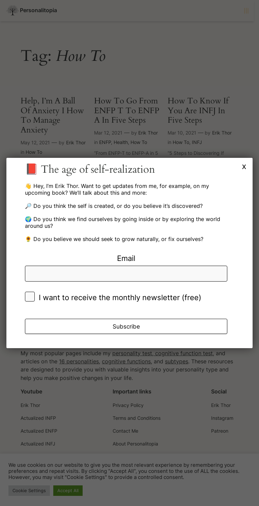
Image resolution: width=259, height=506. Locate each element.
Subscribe (126, 326)
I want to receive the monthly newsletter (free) (120, 297)
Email (126, 258)
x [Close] (244, 166)
